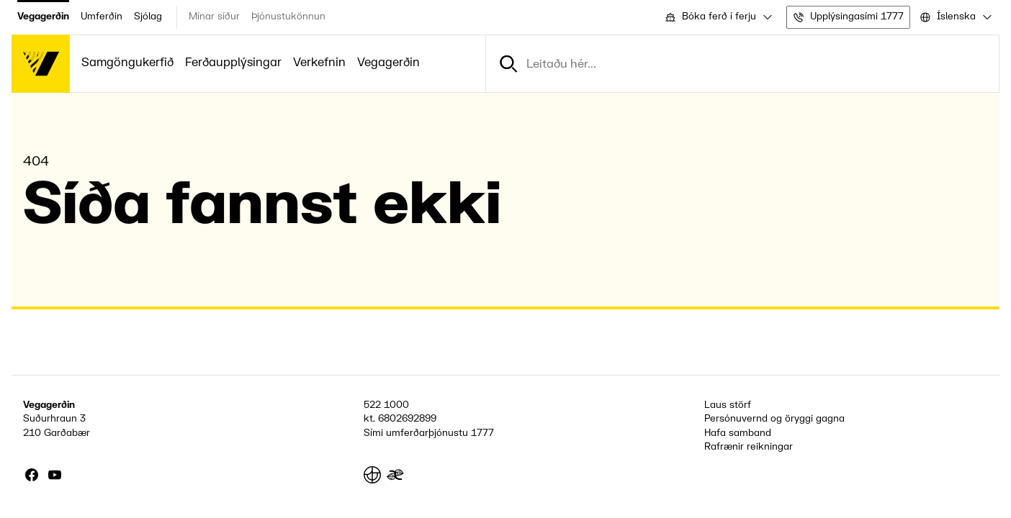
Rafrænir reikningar (748, 447)
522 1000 (386, 405)
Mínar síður (214, 16)
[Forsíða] (41, 64)
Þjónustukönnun (288, 16)
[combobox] (717, 17)
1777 (482, 433)
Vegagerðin (43, 16)
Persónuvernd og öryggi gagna (774, 418)
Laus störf (727, 405)
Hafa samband (737, 433)
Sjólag (148, 16)
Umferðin (101, 16)
